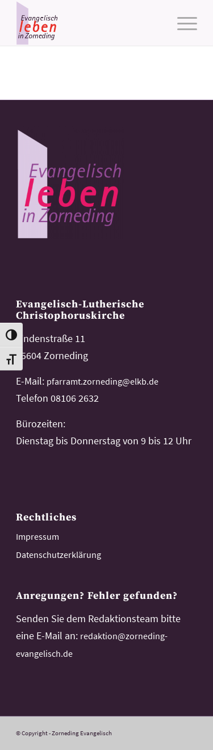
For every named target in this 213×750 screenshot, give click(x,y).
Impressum (37, 536)
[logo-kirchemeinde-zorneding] (88, 22)
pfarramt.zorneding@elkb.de (102, 381)
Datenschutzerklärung (58, 554)
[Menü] (181, 22)
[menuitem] (181, 22)
